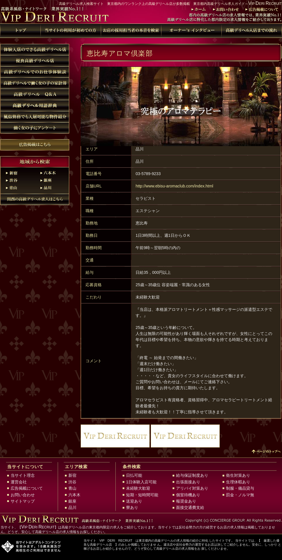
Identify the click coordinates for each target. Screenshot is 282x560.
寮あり (132, 507)
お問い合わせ (224, 9)
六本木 (52, 173)
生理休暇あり (238, 482)
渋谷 (17, 180)
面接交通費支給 (190, 507)
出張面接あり (188, 482)
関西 (34, 199)
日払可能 (134, 475)
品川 (52, 187)
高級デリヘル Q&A (34, 94)
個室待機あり (188, 495)
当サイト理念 (23, 475)
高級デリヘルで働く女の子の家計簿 (34, 83)
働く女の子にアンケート (34, 127)
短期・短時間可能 (142, 495)
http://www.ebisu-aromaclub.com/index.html (174, 186)
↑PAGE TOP (266, 452)
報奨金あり (186, 501)
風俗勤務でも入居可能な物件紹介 (34, 116)
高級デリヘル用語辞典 (191, 31)
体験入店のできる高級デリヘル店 (34, 49)
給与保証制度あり (192, 475)
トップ (197, 9)
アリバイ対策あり (192, 488)
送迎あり (134, 501)
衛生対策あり (238, 475)
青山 (17, 187)
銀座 (52, 180)
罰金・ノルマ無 (240, 495)
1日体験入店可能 (141, 482)
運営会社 (19, 482)
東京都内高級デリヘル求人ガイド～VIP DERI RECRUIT (60, 15)
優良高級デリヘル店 (34, 60)
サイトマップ (23, 501)
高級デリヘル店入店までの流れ (251, 31)
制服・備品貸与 (240, 488)
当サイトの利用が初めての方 (70, 31)
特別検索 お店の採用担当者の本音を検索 (131, 31)
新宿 (17, 173)
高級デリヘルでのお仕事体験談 (34, 71)
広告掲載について (261, 9)
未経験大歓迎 (138, 488)
